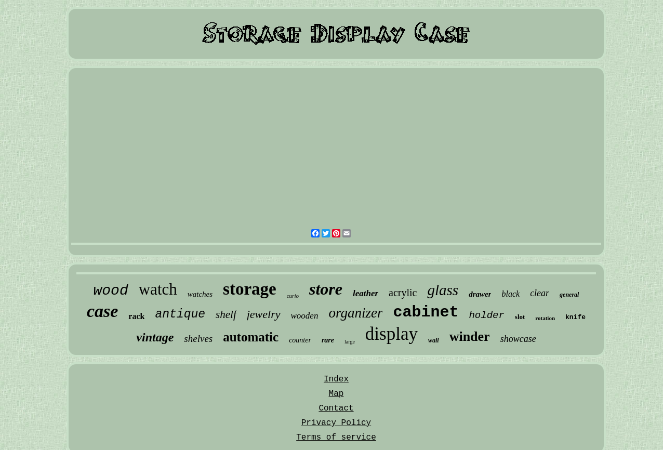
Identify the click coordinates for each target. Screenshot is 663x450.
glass (442, 290)
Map (336, 394)
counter (300, 340)
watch (158, 289)
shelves (198, 338)
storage (249, 289)
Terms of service (336, 437)
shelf (226, 314)
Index (336, 379)
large (349, 342)
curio (293, 296)
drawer (480, 294)
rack (136, 316)
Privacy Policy (336, 423)
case (102, 311)
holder (486, 315)
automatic (251, 337)
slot (520, 317)
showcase (518, 339)
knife (575, 317)
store (325, 289)
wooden (305, 316)
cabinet (425, 312)
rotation (545, 318)
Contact (336, 408)
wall (433, 340)
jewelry (264, 314)
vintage (155, 337)
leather (365, 293)
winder (469, 336)
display (391, 334)
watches (200, 294)
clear (539, 293)
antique (180, 314)
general (569, 294)
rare (328, 340)
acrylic (403, 292)
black (510, 293)
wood (111, 291)
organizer (355, 313)
